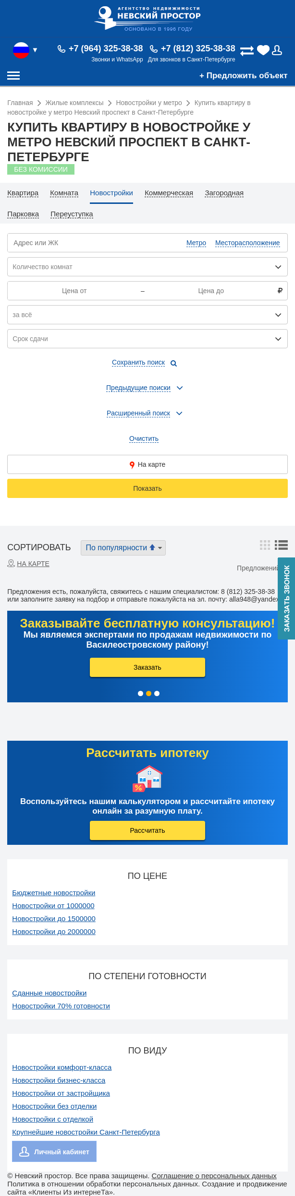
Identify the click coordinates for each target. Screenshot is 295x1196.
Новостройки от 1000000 (53, 905)
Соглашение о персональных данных (214, 1176)
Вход (280, 50)
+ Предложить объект (243, 75)
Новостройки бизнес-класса (58, 1080)
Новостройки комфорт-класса (61, 1067)
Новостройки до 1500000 (54, 918)
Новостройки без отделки (54, 1106)
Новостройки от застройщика (61, 1093)
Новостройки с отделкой (52, 1119)
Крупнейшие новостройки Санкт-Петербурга (86, 1132)
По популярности (124, 547)
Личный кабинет (61, 1152)
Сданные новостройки (49, 993)
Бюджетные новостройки (53, 892)
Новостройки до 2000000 (54, 931)
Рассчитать (147, 830)
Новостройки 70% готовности (61, 1006)
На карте (148, 465)
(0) (264, 50)
